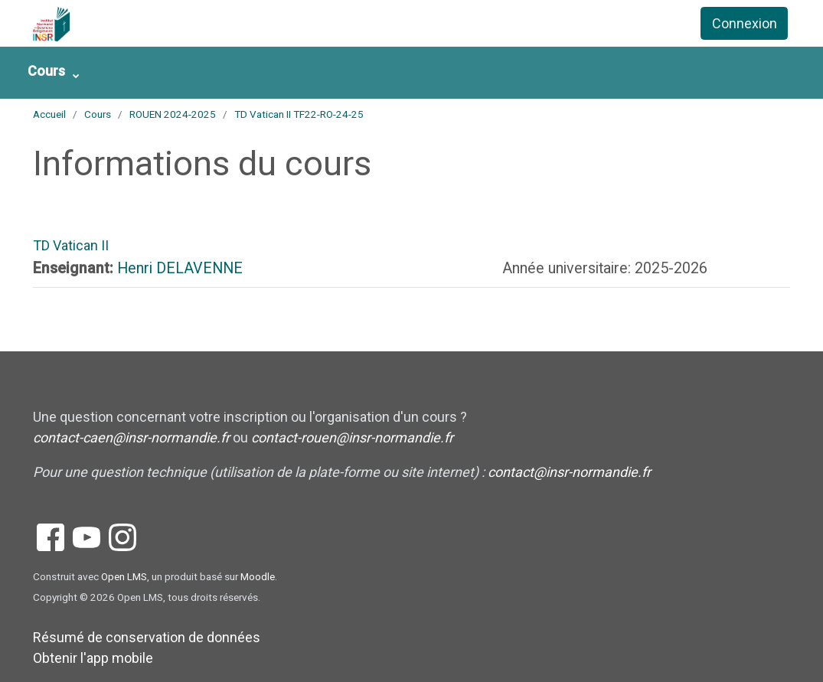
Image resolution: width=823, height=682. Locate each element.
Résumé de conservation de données (146, 637)
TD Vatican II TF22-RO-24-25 (299, 114)
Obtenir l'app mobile (93, 658)
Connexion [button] (744, 23)
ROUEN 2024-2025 (172, 114)
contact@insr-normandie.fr (569, 472)
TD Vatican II (71, 245)
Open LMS (124, 576)
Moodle (257, 576)
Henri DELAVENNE (180, 268)
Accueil (49, 114)
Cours (46, 71)
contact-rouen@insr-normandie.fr (352, 437)
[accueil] (109, 24)
